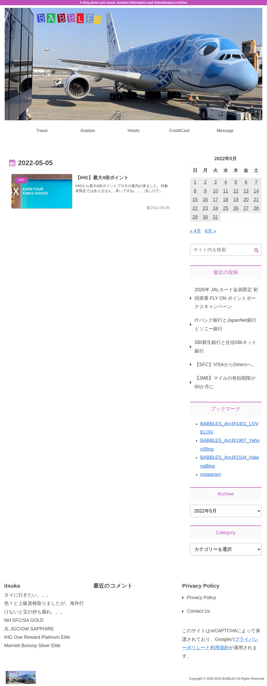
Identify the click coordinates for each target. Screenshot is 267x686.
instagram (210, 474)
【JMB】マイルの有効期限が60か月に (225, 382)
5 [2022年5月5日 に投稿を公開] (235, 182)
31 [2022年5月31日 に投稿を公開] (215, 217)
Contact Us (198, 611)
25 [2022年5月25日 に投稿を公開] (225, 208)
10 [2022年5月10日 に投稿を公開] (215, 191)
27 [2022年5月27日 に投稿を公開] (246, 208)
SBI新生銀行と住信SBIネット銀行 (226, 346)
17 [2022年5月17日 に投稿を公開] (215, 199)
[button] (256, 250)
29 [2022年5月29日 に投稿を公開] (195, 217)
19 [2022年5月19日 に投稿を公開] (235, 199)
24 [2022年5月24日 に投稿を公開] (215, 208)
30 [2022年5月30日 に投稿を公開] (205, 217)
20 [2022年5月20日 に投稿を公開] (246, 199)
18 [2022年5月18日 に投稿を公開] (225, 199)
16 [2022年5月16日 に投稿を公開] (205, 199)
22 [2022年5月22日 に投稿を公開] (195, 208)
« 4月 (195, 231)
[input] (226, 250)
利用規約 (219, 647)
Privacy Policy (201, 597)
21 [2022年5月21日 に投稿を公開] (256, 199)
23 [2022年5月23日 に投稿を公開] (205, 208)
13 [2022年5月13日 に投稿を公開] (246, 191)
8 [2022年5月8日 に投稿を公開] (195, 191)
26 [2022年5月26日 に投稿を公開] (235, 208)
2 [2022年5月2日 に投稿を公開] (205, 182)
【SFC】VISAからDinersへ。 (225, 364)
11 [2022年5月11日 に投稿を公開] (225, 191)
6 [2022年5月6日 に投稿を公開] (246, 182)
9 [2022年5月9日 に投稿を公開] (205, 191)
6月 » (210, 231)
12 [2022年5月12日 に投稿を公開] (235, 191)
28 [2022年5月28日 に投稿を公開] (256, 208)
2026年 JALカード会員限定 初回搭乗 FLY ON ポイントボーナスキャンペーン (226, 298)
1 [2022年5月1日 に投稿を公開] (195, 182)
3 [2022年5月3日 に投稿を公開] (215, 182)
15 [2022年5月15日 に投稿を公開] (195, 199)
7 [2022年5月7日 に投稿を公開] (256, 182)
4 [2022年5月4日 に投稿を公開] (225, 182)
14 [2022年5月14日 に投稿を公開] (256, 191)
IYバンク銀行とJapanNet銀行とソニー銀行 (226, 324)
